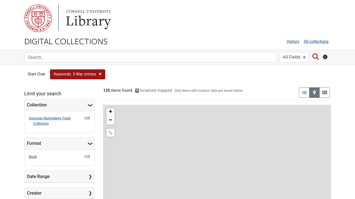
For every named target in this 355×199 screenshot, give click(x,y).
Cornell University (38, 18)
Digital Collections (66, 40)
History (293, 41)
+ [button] (110, 112)
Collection (37, 105)
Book (33, 157)
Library (88, 18)
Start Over (37, 74)
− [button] (110, 120)
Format (34, 143)
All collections (316, 41)
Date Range (38, 176)
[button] (77, 74)
